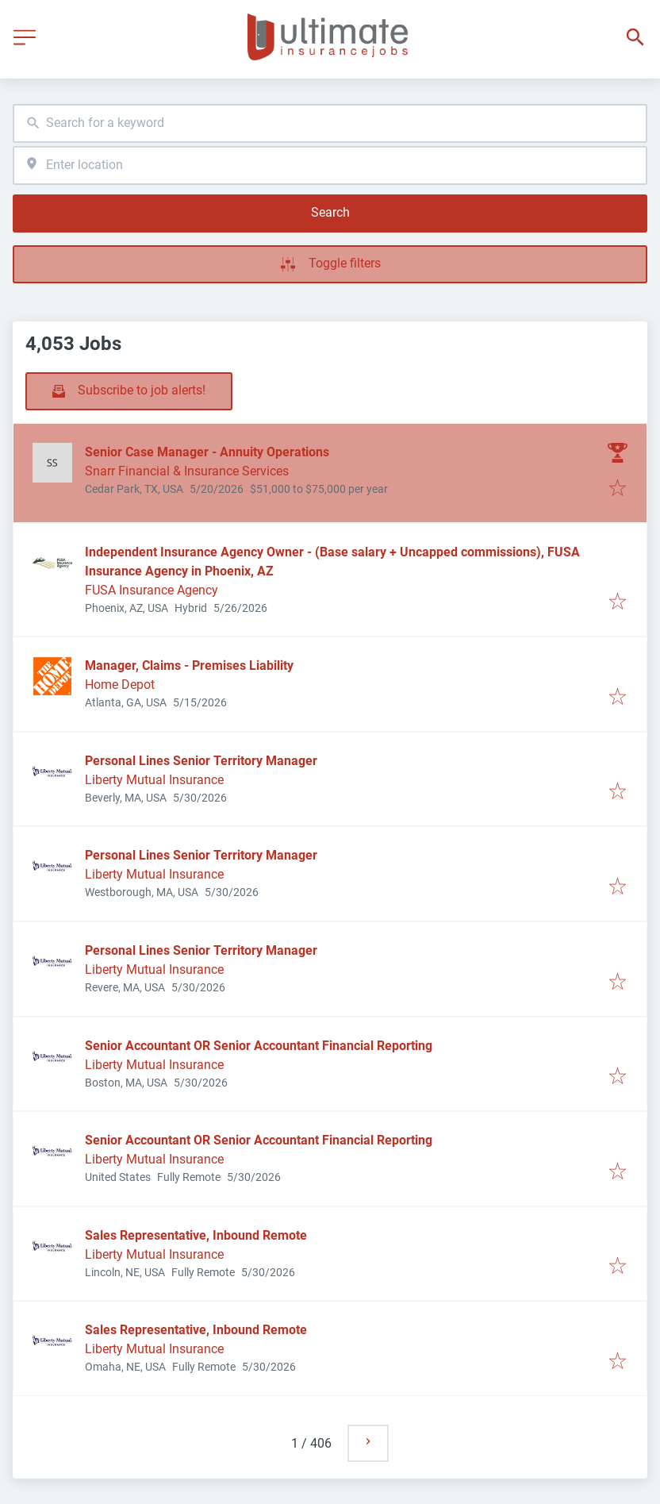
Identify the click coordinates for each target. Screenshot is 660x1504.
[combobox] (330, 123)
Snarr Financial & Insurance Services (187, 471)
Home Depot (120, 684)
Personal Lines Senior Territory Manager (201, 760)
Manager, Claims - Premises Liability (189, 665)
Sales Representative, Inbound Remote (196, 1235)
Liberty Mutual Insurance (154, 779)
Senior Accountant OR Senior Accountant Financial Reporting (258, 1045)
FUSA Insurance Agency (151, 590)
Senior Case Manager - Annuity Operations (207, 452)
